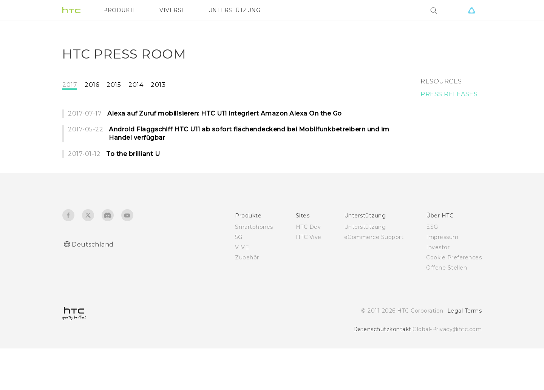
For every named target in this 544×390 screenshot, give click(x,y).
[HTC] (71, 10)
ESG (432, 268)
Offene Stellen (446, 309)
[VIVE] (471, 10)
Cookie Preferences (454, 299)
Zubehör (247, 299)
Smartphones (254, 268)
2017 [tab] (69, 114)
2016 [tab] (92, 114)
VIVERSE (172, 10)
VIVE (242, 288)
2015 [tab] (114, 114)
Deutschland (93, 286)
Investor (438, 288)
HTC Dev (308, 268)
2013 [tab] (158, 114)
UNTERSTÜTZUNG (234, 10)
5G (238, 278)
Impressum (442, 278)
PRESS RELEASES (449, 124)
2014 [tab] (135, 114)
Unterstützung (365, 268)
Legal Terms (464, 352)
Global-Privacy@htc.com (447, 370)
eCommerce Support (374, 278)
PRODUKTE (120, 10)
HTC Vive (308, 278)
